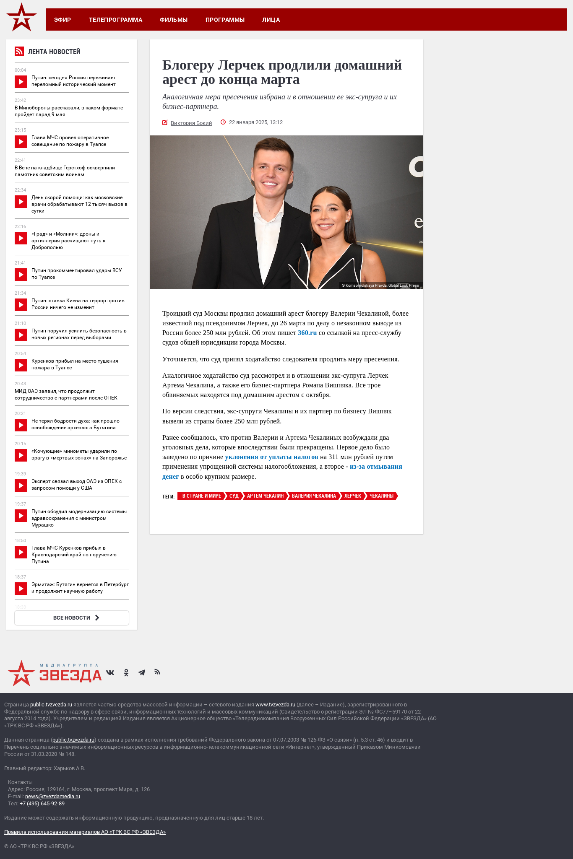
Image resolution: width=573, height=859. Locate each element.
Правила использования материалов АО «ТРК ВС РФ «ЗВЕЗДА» (85, 832)
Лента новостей (48, 53)
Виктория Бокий (191, 123)
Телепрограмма (115, 19)
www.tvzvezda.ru (275, 704)
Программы (225, 19)
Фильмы (174, 19)
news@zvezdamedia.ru (52, 796)
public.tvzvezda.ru (51, 704)
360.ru (307, 332)
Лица (271, 19)
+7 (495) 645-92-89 (42, 803)
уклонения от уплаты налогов (271, 456)
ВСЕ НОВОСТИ (77, 618)
